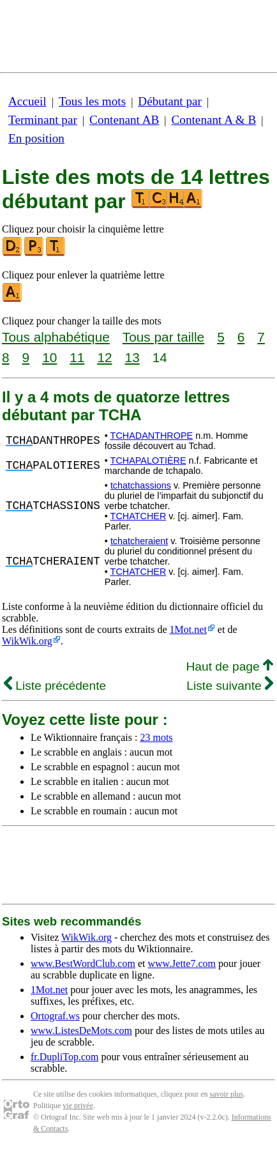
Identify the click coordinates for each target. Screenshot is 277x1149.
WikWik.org (27, 640)
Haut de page (229, 666)
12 (104, 357)
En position (36, 138)
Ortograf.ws (55, 1015)
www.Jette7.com (181, 963)
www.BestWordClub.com (83, 963)
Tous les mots (92, 101)
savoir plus (226, 1094)
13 (132, 357)
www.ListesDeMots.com (81, 1030)
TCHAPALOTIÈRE (148, 460)
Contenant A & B (214, 119)
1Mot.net (188, 629)
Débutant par (170, 101)
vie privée (78, 1105)
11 (77, 357)
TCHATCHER (138, 516)
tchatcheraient (139, 541)
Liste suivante (229, 685)
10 (49, 357)
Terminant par (42, 119)
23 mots (156, 737)
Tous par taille (163, 337)
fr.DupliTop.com (64, 1056)
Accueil (27, 101)
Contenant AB (124, 119)
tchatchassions (140, 485)
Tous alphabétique (56, 337)
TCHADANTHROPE (151, 435)
